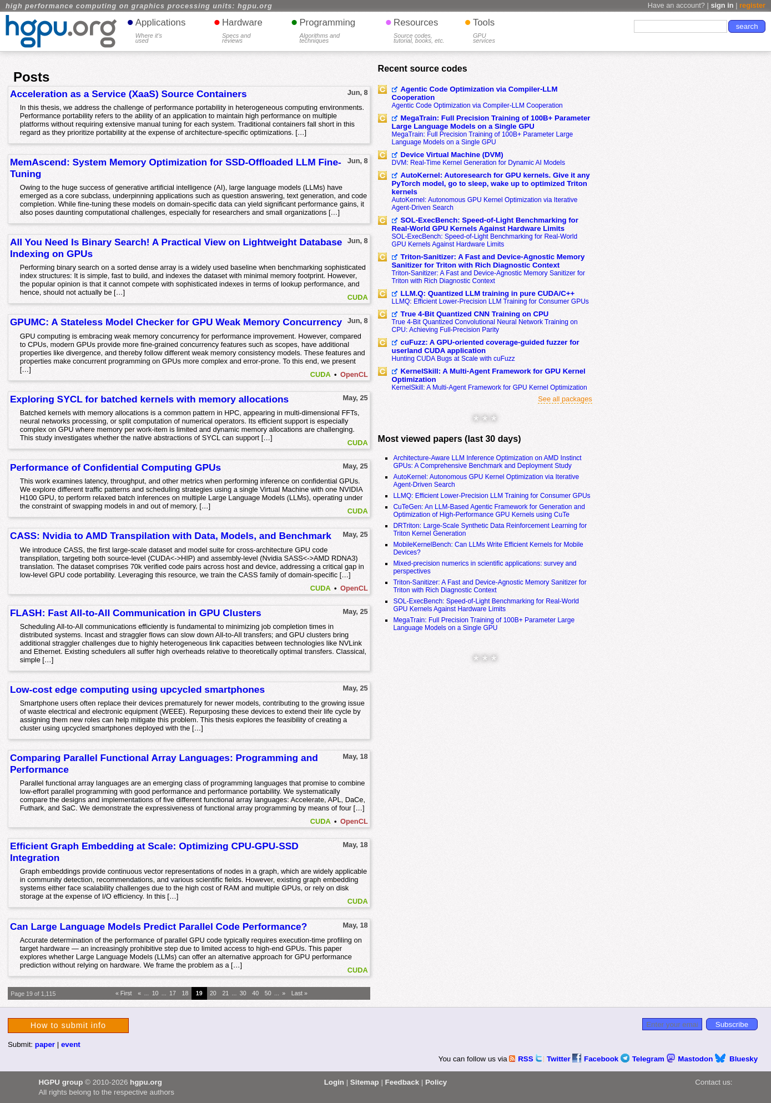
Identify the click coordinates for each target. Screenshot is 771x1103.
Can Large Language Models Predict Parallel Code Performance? (158, 926)
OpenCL (354, 374)
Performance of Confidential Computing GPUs (115, 467)
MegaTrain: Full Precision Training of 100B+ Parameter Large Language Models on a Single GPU (491, 122)
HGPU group (60, 1082)
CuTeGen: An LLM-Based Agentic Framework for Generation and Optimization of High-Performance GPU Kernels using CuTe (489, 510)
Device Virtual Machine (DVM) (452, 154)
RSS (522, 1059)
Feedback (402, 1082)
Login (334, 1082)
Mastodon (691, 1059)
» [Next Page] (283, 993)
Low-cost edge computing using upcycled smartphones (137, 689)
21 (225, 993)
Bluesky (736, 1059)
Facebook (596, 1059)
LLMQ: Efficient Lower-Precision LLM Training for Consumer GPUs (490, 301)
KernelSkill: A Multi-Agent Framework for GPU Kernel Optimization (489, 375)
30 (243, 993)
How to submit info (68, 1025)
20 (213, 993)
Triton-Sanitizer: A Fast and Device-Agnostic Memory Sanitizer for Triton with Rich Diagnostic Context (488, 261)
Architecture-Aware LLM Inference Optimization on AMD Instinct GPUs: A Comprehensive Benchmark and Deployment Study (487, 462)
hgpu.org (146, 1082)
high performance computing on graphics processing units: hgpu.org (139, 6)
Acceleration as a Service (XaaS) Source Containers (128, 93)
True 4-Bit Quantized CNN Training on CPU (475, 314)
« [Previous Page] (139, 993)
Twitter (553, 1059)
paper (45, 1044)
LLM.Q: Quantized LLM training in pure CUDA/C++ (488, 293)
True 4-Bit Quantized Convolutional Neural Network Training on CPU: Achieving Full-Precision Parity (485, 326)
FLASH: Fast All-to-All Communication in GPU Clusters (135, 612)
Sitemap (364, 1082)
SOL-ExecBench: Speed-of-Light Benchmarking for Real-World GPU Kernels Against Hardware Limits (485, 224)
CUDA (357, 297)
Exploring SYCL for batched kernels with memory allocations (149, 399)
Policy (436, 1082)
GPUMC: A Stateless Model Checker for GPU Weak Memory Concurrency (176, 322)
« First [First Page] (123, 993)
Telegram (644, 1059)
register (752, 5)
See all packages (565, 399)
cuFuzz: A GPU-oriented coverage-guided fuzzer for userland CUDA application (485, 346)
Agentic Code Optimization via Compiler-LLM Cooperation (475, 93)
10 (155, 993)
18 (185, 993)
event (70, 1044)
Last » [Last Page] (299, 993)
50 (268, 993)
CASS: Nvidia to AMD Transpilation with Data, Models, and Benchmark (170, 535)
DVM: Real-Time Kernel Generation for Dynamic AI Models (478, 163)
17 (172, 993)
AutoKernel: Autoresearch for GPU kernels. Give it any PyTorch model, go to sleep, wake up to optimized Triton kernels (491, 183)
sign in (721, 5)
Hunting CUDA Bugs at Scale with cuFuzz (453, 358)
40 (255, 993)
